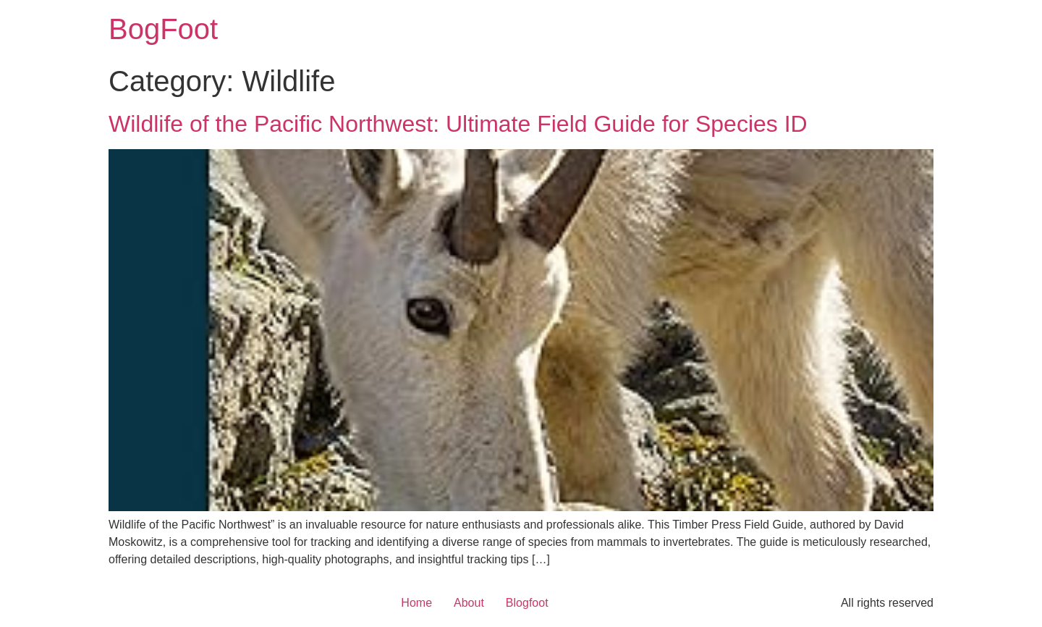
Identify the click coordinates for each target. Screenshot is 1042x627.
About (469, 603)
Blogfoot (527, 603)
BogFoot (163, 29)
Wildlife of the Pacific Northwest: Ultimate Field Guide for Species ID (458, 124)
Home (416, 603)
